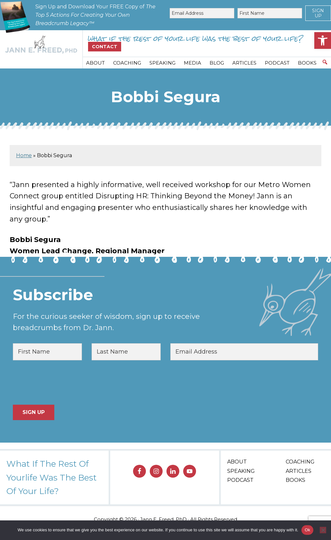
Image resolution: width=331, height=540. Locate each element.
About (237, 462)
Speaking (241, 471)
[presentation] (62, 382)
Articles (298, 471)
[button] (322, 40)
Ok (307, 529)
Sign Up (318, 13)
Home (24, 155)
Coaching (300, 462)
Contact (104, 47)
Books (295, 480)
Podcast (240, 480)
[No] (323, 530)
